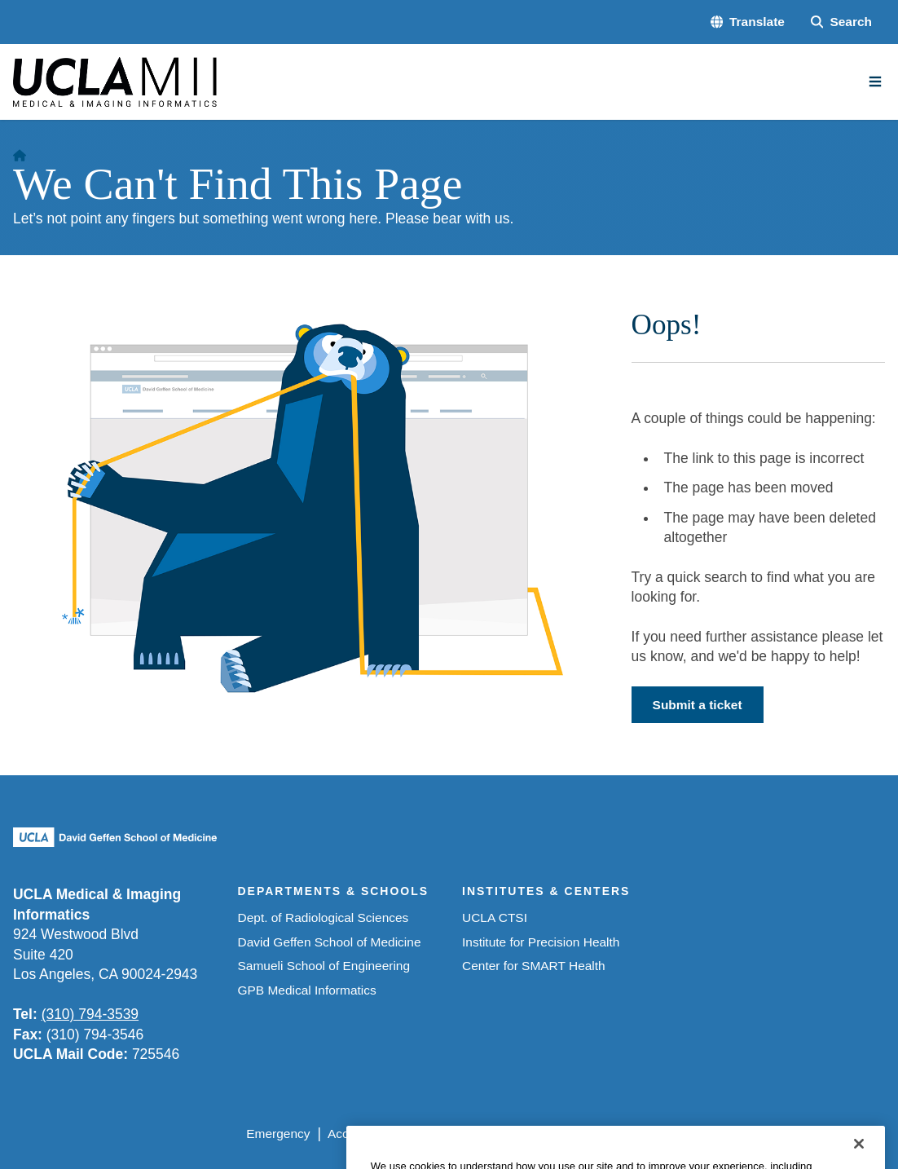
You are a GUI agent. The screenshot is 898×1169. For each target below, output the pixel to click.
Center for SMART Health (533, 966)
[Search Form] (841, 22)
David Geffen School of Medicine (329, 942)
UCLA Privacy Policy (471, 1133)
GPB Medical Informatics (307, 990)
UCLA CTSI (494, 917)
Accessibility (362, 1133)
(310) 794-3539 (90, 1014)
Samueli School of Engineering (324, 966)
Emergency (278, 1133)
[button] (748, 22)
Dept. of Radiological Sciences (323, 917)
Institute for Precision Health (540, 942)
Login (735, 1133)
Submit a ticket (697, 705)
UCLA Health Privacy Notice (624, 1133)
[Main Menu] (875, 81)
